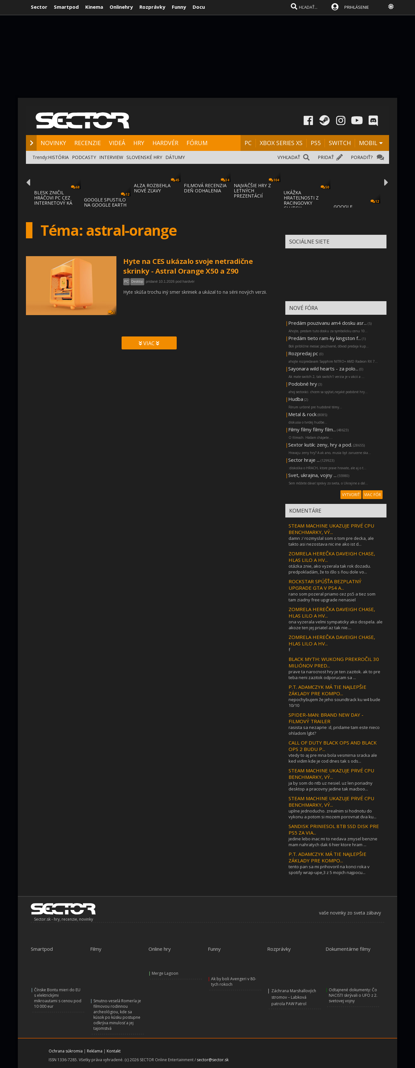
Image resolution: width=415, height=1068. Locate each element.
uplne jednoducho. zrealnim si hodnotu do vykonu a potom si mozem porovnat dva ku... (332, 814)
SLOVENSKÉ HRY (144, 157)
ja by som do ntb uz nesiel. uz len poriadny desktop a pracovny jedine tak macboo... (331, 786)
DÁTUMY (175, 157)
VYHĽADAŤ (289, 157)
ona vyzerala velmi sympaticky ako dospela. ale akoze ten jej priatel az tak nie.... (336, 625)
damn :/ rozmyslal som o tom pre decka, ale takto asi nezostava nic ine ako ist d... (331, 541)
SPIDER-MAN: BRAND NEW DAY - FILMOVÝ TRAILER (326, 717)
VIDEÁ (117, 143)
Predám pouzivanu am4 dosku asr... (327, 323)
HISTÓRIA (58, 157)
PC (248, 143)
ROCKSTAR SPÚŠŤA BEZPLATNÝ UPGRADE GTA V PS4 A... (325, 584)
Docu (199, 7)
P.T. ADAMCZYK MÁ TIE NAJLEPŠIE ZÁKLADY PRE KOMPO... (327, 690)
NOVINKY (53, 143)
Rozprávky (152, 7)
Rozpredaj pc (303, 353)
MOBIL (368, 143)
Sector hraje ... (304, 460)
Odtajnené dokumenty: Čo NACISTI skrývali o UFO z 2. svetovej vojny (353, 995)
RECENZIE (87, 143)
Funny (179, 7)
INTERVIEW (111, 157)
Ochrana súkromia (66, 1051)
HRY (138, 143)
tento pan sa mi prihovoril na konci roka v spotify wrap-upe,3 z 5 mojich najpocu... (329, 869)
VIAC (149, 343)
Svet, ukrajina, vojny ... (312, 475)
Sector (39, 7)
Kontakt (114, 1051)
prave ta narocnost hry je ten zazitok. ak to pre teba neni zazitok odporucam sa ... (334, 674)
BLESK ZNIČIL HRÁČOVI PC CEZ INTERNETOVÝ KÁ (53, 197)
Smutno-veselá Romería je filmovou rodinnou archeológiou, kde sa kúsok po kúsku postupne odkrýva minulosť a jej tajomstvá (117, 1014)
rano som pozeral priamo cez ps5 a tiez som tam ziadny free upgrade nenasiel (332, 597)
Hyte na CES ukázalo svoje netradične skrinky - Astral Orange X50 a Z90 (188, 266)
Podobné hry (302, 384)
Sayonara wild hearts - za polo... (323, 368)
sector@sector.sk (213, 1059)
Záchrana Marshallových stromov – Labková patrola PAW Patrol (293, 997)
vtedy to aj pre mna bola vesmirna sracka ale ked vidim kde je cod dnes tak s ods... (333, 758)
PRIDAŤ (326, 157)
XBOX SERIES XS (281, 143)
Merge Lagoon (165, 973)
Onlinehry (121, 7)
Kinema (94, 7)
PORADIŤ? (362, 157)
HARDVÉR (165, 143)
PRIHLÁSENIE (356, 7)
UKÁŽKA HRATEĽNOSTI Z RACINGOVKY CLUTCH (301, 200)
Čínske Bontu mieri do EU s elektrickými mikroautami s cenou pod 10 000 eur (57, 998)
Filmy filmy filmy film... (312, 429)
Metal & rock (302, 414)
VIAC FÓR (372, 494)
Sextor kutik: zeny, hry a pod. (320, 444)
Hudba (295, 399)
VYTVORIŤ (351, 494)
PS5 (316, 143)
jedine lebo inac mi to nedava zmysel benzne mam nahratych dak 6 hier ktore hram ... (333, 841)
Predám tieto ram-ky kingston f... (324, 338)
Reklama (94, 1051)
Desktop (137, 281)
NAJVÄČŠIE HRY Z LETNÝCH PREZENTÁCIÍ (252, 190)
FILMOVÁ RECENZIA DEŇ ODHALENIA (205, 188)
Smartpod (66, 7)
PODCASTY (84, 157)
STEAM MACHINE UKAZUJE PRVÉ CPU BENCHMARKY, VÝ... (331, 528)
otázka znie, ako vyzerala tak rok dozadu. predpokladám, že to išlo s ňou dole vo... (330, 569)
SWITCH (340, 143)
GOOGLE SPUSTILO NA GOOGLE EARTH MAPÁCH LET (105, 205)
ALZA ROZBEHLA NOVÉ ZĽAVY (152, 188)
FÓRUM (197, 143)
